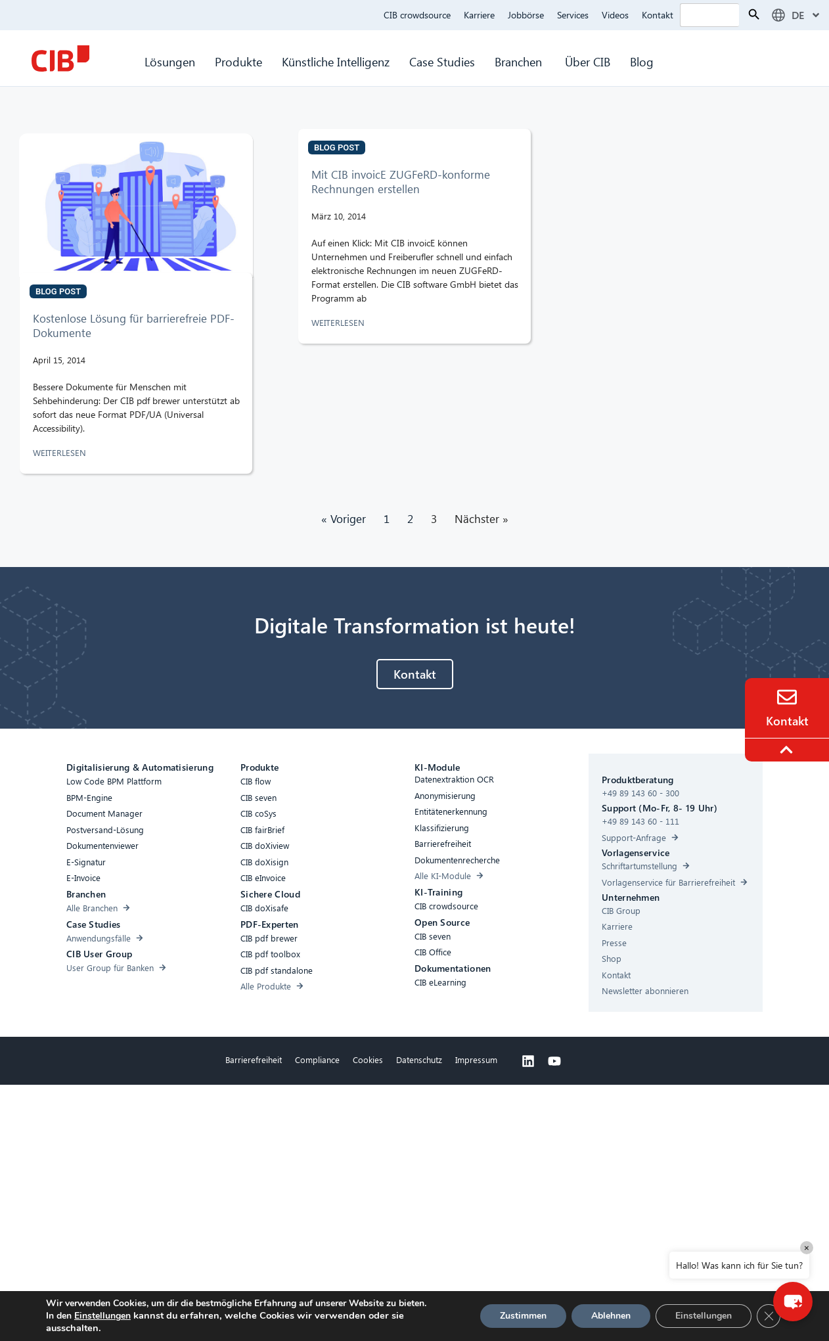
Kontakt (657, 15)
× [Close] (806, 1247)
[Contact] (787, 697)
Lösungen (170, 61)
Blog (642, 61)
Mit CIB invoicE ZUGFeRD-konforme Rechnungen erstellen (400, 181)
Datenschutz (419, 1059)
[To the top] (788, 749)
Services (573, 15)
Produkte (238, 61)
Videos (615, 15)
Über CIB (587, 61)
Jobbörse (526, 15)
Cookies (368, 1059)
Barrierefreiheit (253, 1059)
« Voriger (343, 518)
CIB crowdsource (417, 15)
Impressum (476, 1059)
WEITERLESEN (61, 452)
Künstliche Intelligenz (336, 61)
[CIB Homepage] (60, 58)
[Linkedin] (528, 1061)
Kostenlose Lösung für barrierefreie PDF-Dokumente (134, 325)
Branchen (520, 61)
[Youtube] (554, 1061)
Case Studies (442, 61)
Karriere (479, 15)
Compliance (317, 1059)
